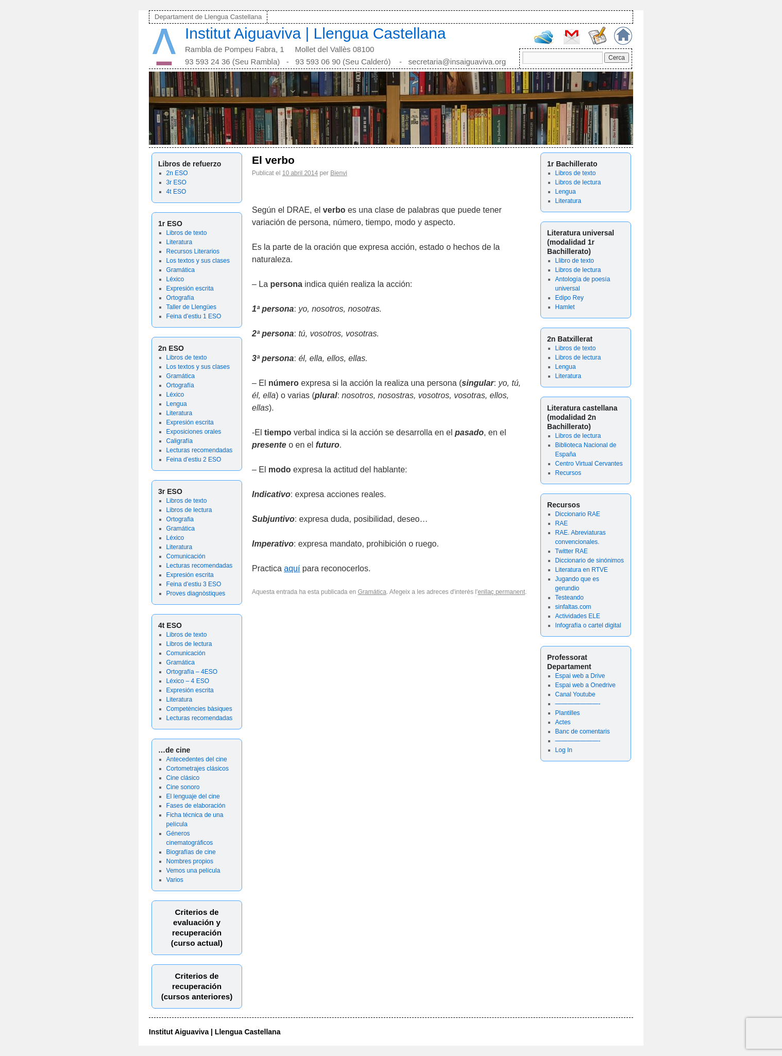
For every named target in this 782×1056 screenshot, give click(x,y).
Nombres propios (189, 861)
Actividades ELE (577, 616)
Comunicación (186, 556)
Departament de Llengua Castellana (208, 17)
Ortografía (180, 297)
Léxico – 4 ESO (187, 681)
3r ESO (176, 182)
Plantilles (567, 713)
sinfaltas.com (573, 606)
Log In (563, 750)
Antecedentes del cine (196, 759)
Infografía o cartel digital (588, 625)
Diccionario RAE (577, 514)
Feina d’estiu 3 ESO (194, 584)
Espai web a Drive (580, 675)
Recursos (568, 472)
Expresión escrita (190, 288)
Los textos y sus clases (198, 260)
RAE (561, 523)
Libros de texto (186, 232)
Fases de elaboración (196, 805)
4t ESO (176, 191)
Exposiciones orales (194, 431)
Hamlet (565, 307)
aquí (292, 568)
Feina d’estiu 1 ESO (194, 316)
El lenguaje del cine (193, 796)
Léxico (175, 279)
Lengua (176, 403)
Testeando (569, 597)
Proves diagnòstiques (196, 593)
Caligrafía (179, 441)
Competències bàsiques (199, 708)
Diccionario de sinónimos (589, 560)
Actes (563, 722)
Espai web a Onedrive (585, 685)
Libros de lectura (189, 510)
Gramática (180, 270)
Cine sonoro (183, 787)
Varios (174, 879)
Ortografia (180, 519)
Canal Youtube (575, 694)
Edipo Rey (569, 297)
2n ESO (177, 173)
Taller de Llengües (191, 307)
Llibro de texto (574, 260)
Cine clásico (183, 777)
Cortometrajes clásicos (197, 768)
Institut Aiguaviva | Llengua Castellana (315, 33)
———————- (578, 703)
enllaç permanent (501, 591)
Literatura (179, 242)
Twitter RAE (571, 551)
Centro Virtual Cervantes (589, 463)
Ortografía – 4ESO (191, 671)
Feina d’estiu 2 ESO (194, 459)
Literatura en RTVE (581, 569)
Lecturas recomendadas (199, 450)
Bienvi (338, 173)
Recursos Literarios (192, 251)
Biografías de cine (191, 852)
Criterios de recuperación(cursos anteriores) (197, 986)
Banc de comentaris (582, 731)
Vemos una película (193, 870)
